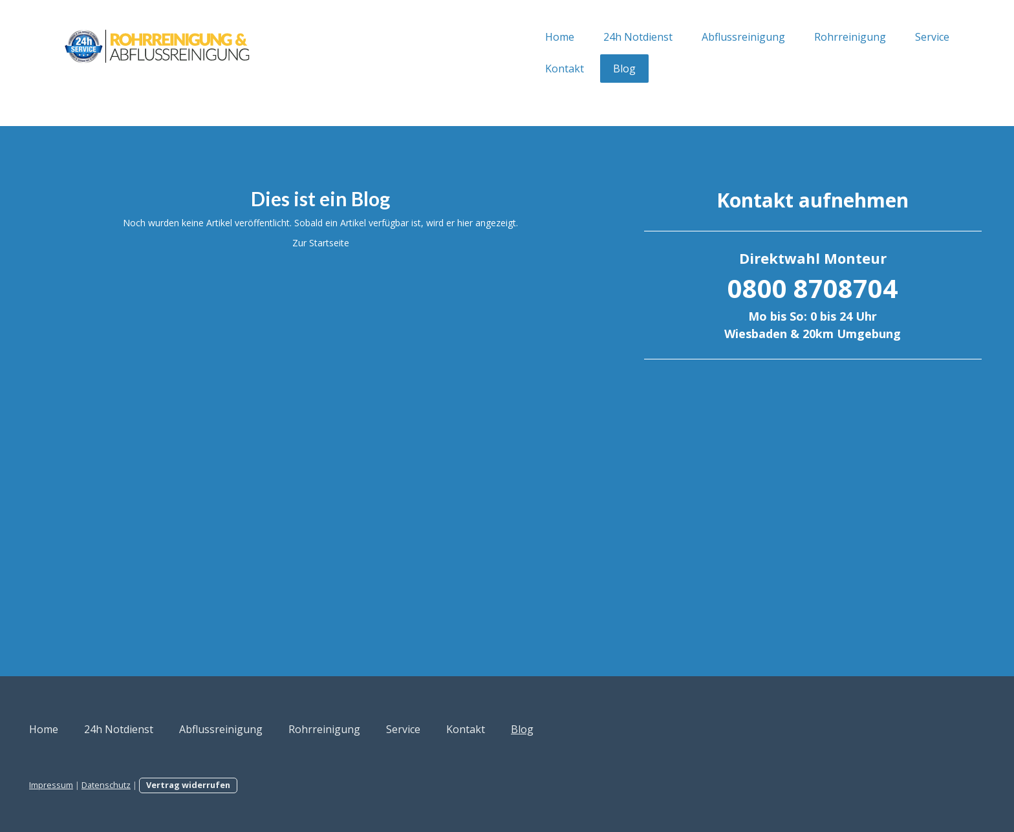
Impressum (173, 785)
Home (437, 37)
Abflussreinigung (621, 37)
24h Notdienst (515, 37)
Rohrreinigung (728, 37)
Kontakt (442, 68)
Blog (502, 68)
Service (810, 37)
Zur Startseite (368, 243)
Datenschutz (228, 785)
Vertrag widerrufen (310, 785)
